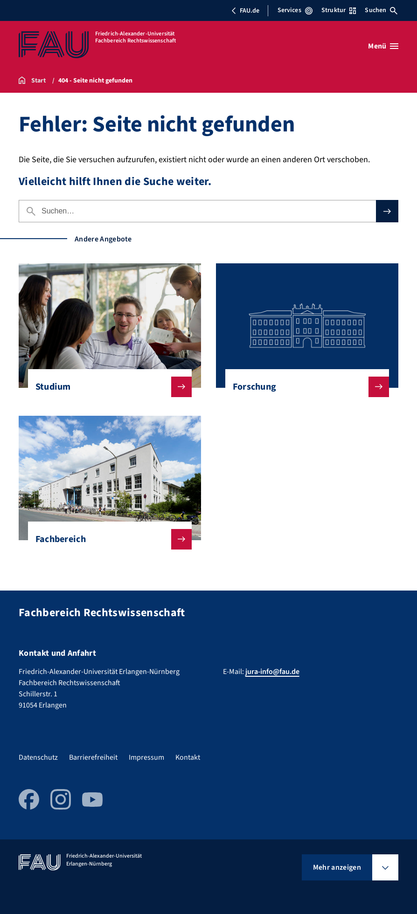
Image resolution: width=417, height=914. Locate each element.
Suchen (381, 10)
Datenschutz (38, 757)
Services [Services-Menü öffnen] (295, 10)
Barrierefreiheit (93, 757)
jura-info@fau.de (272, 672)
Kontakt (187, 757)
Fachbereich (106, 539)
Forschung (304, 387)
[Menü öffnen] (383, 46)
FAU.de (245, 10)
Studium (106, 387)
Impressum (146, 757)
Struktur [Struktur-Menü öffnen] (338, 10)
